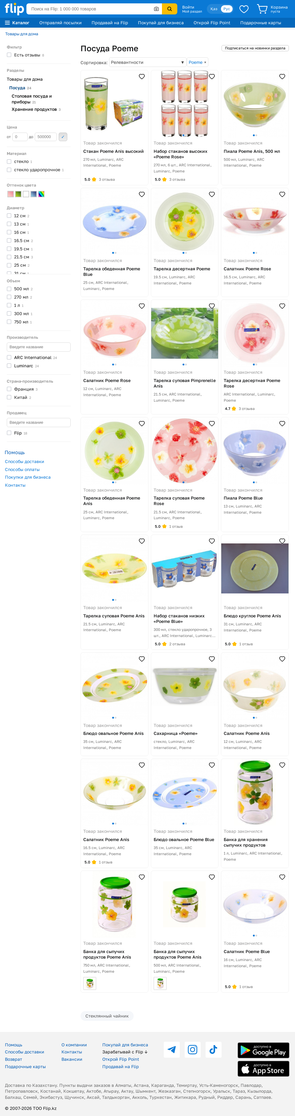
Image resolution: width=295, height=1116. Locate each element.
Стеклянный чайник (107, 1015)
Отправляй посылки (60, 22)
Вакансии (71, 1059)
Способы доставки (24, 461)
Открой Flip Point (212, 22)
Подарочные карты (260, 22)
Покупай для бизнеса (161, 22)
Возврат (13, 1059)
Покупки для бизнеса (28, 477)
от (17, 137)
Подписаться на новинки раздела (255, 48)
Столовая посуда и (32, 98)
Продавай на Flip (110, 22)
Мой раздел (192, 11)
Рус (226, 8)
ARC (35, 357)
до (43, 137)
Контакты (15, 485)
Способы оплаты (22, 469)
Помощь (13, 1044)
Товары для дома (21, 33)
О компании (74, 1044)
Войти (188, 7)
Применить (63, 137)
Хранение (36, 109)
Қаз (213, 8)
